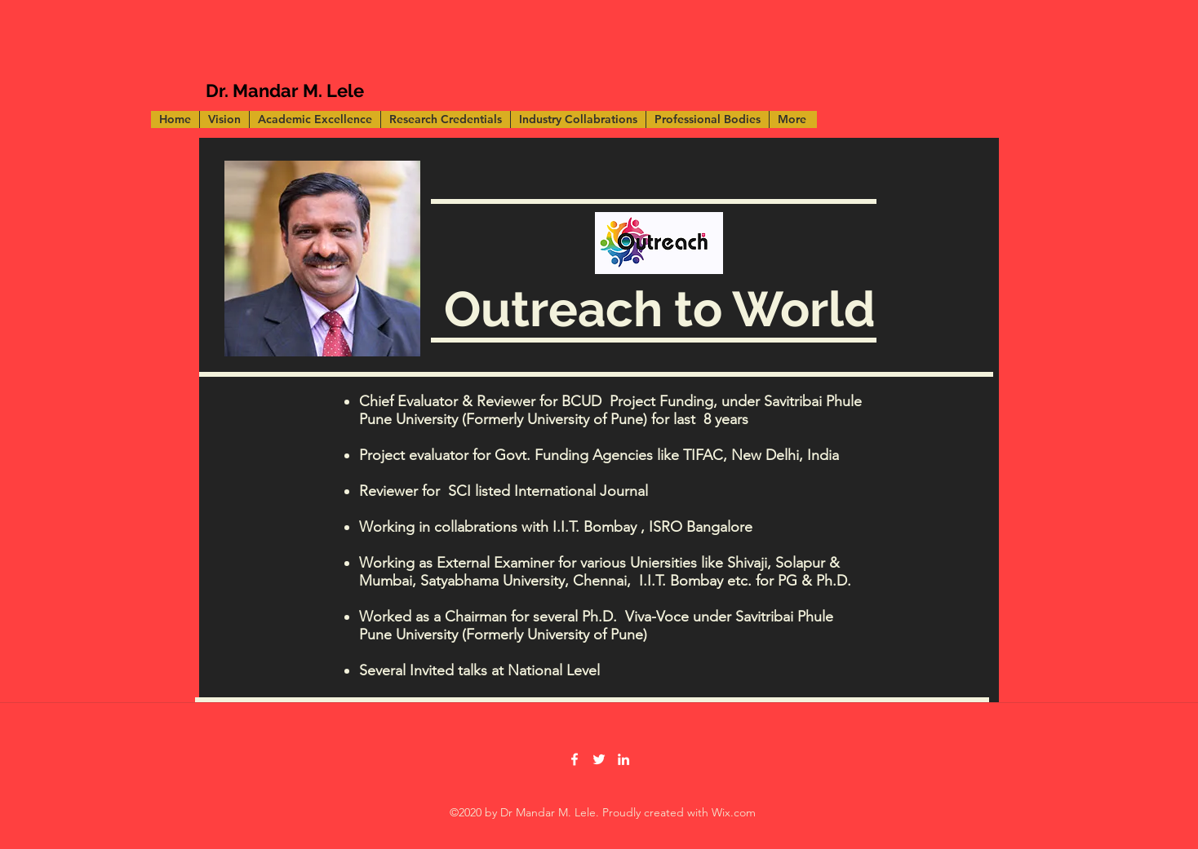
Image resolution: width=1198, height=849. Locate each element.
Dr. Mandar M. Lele (285, 90)
